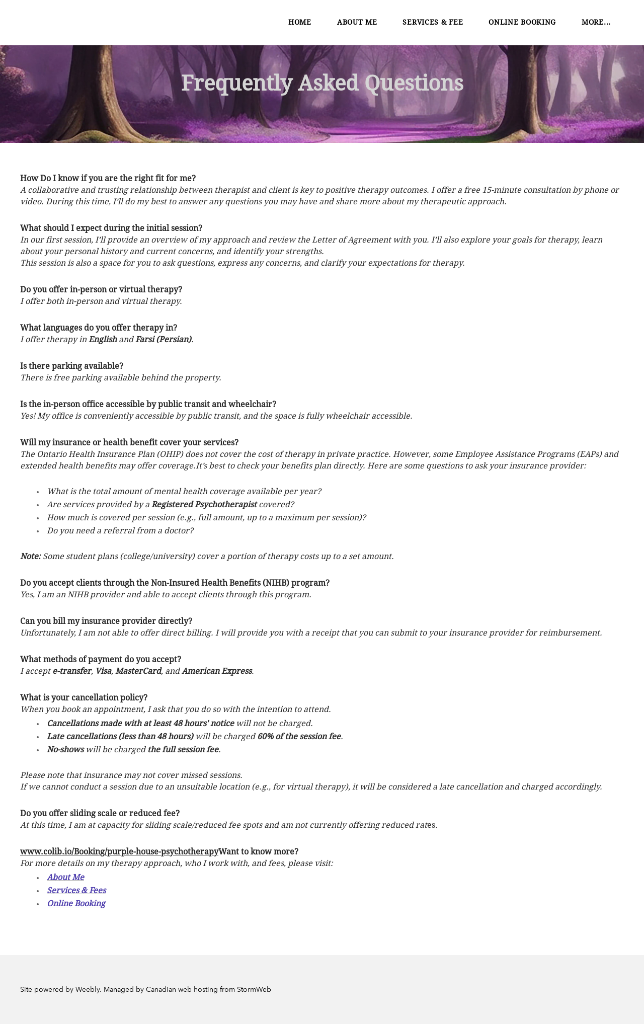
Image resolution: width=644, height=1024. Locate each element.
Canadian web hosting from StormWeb (208, 989)
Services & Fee (433, 22)
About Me (357, 22)
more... (596, 22)
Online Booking (522, 22)
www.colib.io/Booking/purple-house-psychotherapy (119, 852)
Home (299, 22)
